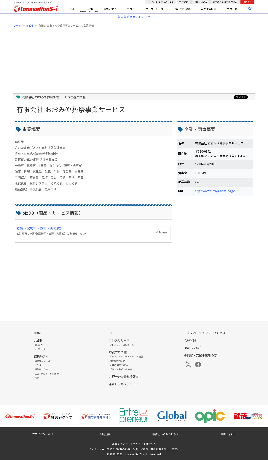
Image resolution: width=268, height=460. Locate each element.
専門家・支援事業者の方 (225, 2)
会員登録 (183, 2)
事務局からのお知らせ (165, 434)
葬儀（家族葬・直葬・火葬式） (39, 228)
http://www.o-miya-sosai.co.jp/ (215, 191)
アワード (232, 9)
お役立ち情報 (182, 9)
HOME (71, 9)
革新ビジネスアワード (124, 384)
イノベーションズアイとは (160, 2)
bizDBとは (40, 349)
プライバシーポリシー (45, 434)
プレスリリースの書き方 (122, 345)
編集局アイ (109, 9)
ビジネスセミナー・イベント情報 (126, 356)
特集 (37, 378)
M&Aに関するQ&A (119, 365)
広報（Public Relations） (47, 373)
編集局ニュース (42, 361)
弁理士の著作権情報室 (124, 377)
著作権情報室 (208, 9)
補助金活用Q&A (117, 361)
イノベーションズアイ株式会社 (138, 444)
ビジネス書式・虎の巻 (121, 369)
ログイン (247, 2)
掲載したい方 (200, 2)
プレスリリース (155, 9)
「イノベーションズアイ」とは (205, 333)
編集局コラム (41, 369)
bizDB (89, 9)
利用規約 (105, 434)
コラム (131, 9)
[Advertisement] (125, 58)
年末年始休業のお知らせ (134, 17)
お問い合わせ (228, 434)
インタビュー (41, 365)
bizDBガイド (41, 345)
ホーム (17, 25)
